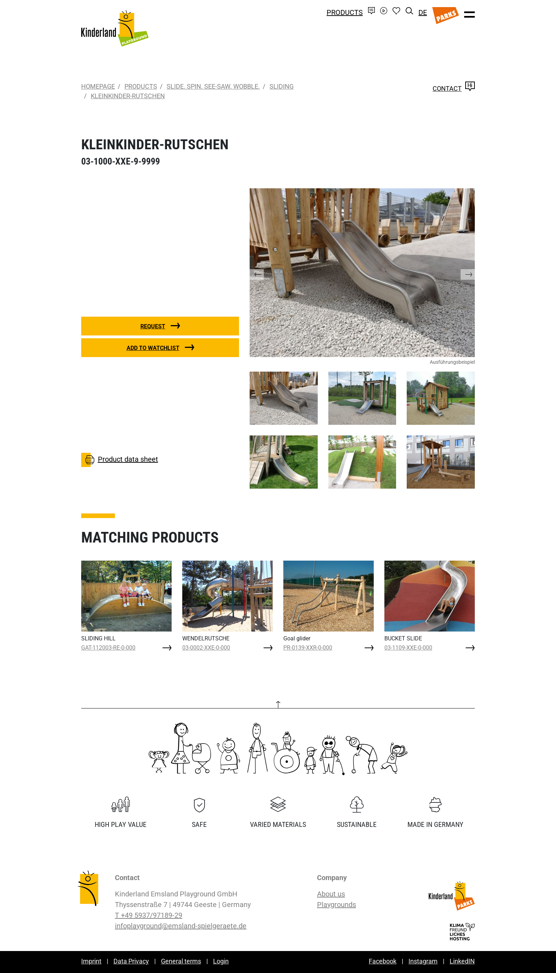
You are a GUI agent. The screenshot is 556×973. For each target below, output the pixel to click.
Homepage (98, 86)
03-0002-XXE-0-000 (206, 647)
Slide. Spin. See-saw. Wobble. (213, 86)
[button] (264, 272)
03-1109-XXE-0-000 (408, 647)
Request (152, 326)
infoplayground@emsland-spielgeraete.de (180, 926)
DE (422, 12)
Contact (454, 88)
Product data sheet (119, 460)
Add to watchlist (153, 348)
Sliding (281, 86)
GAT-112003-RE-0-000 (108, 647)
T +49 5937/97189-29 (148, 915)
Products (345, 12)
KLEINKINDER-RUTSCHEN (128, 96)
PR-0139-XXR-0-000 (307, 647)
